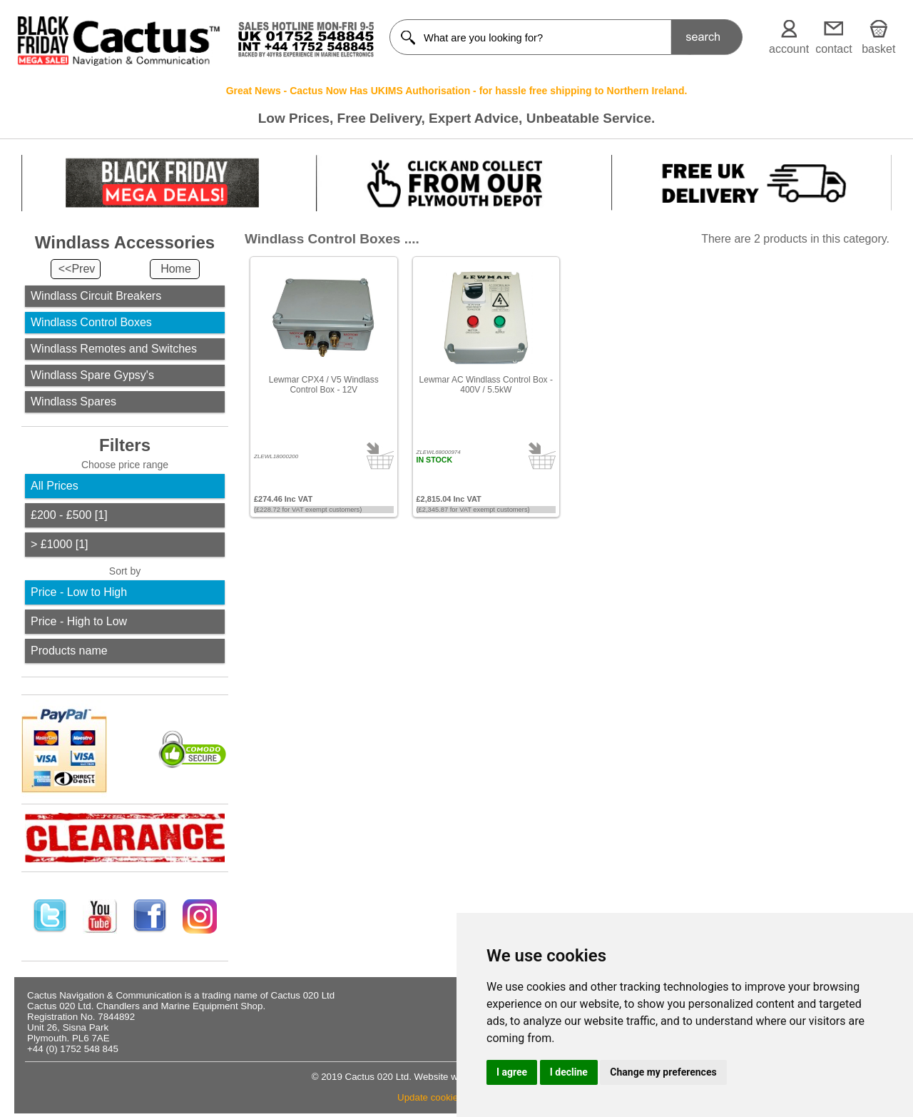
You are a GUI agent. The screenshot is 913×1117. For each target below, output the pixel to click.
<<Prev (77, 269)
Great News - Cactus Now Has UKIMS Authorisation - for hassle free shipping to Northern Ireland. (457, 90)
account (789, 49)
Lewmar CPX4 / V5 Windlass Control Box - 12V (324, 385)
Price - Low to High (79, 592)
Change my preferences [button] (663, 1072)
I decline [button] (569, 1072)
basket (878, 49)
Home (175, 269)
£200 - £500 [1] (69, 515)
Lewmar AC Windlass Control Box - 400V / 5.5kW (486, 385)
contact (833, 49)
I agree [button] (511, 1072)
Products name (69, 651)
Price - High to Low (79, 621)
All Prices (54, 486)
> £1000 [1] (59, 544)
